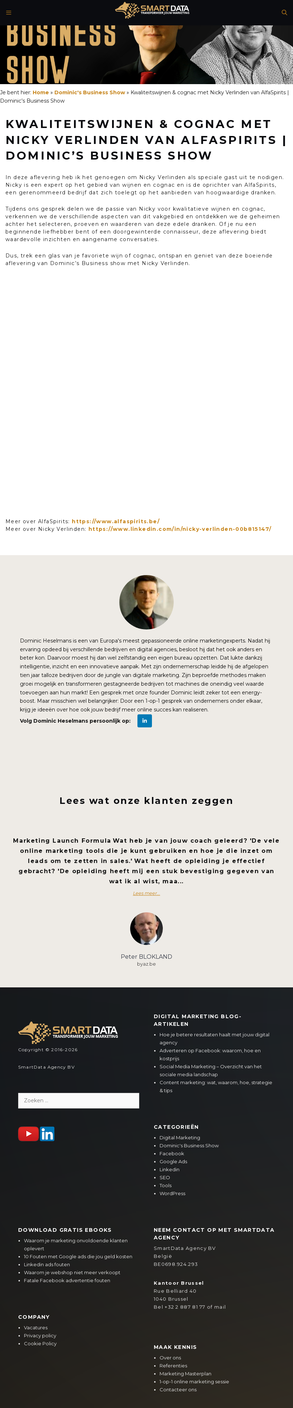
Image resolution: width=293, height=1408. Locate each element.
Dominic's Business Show (89, 92)
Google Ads (173, 1161)
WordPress (172, 1193)
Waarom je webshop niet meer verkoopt (72, 1272)
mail (220, 1307)
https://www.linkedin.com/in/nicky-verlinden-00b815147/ (180, 529)
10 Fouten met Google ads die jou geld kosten (78, 1256)
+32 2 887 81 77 (185, 1307)
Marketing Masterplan (185, 1373)
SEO (165, 1177)
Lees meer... (146, 893)
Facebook (172, 1153)
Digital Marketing (180, 1137)
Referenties (173, 1365)
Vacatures (36, 1327)
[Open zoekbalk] (282, 13)
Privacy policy (40, 1335)
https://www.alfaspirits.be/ (116, 521)
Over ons (170, 1357)
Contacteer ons (178, 1389)
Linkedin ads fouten (47, 1264)
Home (41, 92)
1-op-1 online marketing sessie (194, 1381)
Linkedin (169, 1169)
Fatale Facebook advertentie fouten (67, 1280)
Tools (166, 1185)
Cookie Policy (40, 1343)
